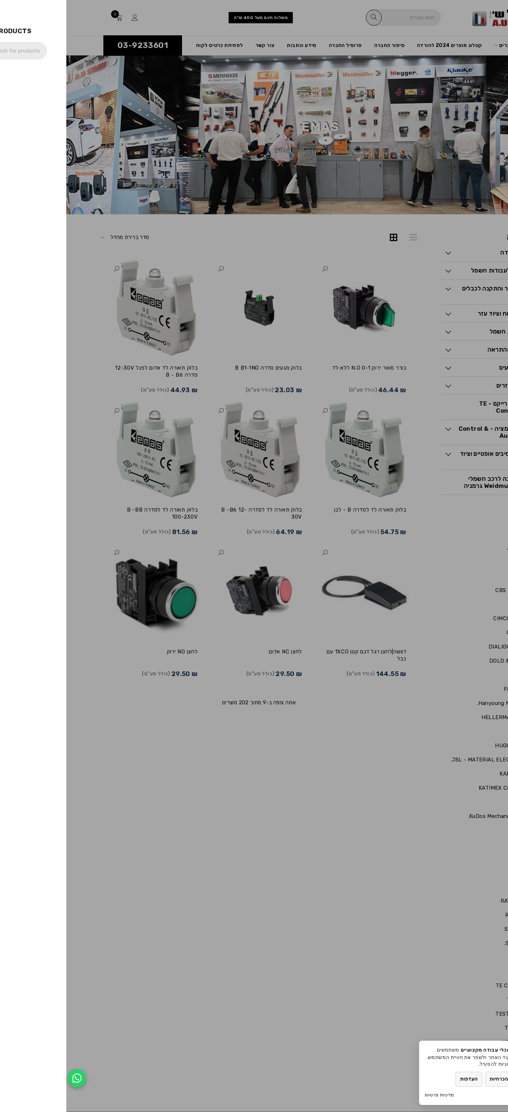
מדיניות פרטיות (373, 1095)
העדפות (402, 1079)
